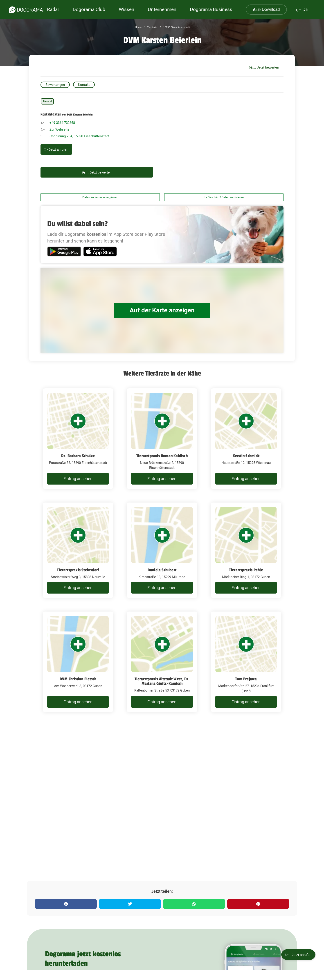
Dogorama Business (211, 9)
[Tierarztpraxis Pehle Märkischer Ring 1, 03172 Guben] (246, 550)
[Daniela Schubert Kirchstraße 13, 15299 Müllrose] (162, 550)
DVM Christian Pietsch (78, 678)
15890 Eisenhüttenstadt (176, 27)
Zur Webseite (59, 129)
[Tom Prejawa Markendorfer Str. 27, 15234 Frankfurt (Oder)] (246, 662)
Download (266, 9)
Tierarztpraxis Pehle (246, 569)
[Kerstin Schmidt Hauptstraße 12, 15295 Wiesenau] (246, 438)
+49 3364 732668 (62, 123)
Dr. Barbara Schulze (78, 455)
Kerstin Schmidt (246, 455)
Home (138, 27)
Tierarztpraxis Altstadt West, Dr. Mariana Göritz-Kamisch (162, 681)
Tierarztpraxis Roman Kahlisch (162, 455)
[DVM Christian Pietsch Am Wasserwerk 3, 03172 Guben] (78, 662)
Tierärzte (151, 27)
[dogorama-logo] (26, 9)
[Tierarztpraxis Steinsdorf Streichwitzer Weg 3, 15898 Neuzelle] (78, 550)
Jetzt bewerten (264, 67)
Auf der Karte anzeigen (162, 310)
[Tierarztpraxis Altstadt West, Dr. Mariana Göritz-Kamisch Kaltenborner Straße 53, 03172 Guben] (162, 662)
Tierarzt (47, 101)
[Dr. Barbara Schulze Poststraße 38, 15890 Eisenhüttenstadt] (78, 438)
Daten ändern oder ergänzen (100, 197)
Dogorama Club (89, 9)
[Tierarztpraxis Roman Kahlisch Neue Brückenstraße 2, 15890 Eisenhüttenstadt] (162, 438)
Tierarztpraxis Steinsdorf (78, 569)
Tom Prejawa (246, 678)
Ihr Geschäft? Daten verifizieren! (224, 197)
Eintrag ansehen (77, 478)
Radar (53, 9)
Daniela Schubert (162, 569)
